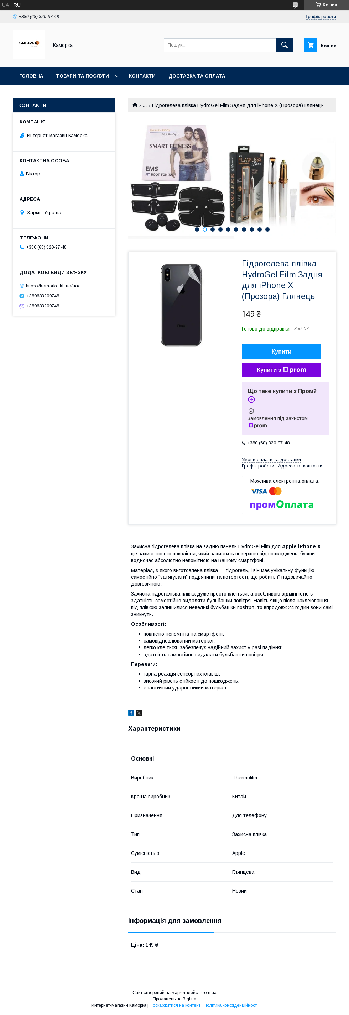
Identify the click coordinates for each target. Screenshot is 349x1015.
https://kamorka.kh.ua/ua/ (52, 286)
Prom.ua (208, 992)
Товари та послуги (82, 76)
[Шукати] (284, 45)
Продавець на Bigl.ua (174, 999)
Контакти (142, 76)
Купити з (281, 370)
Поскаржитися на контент (175, 1005)
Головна (31, 76)
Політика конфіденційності (231, 1005)
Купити (282, 352)
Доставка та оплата (196, 76)
